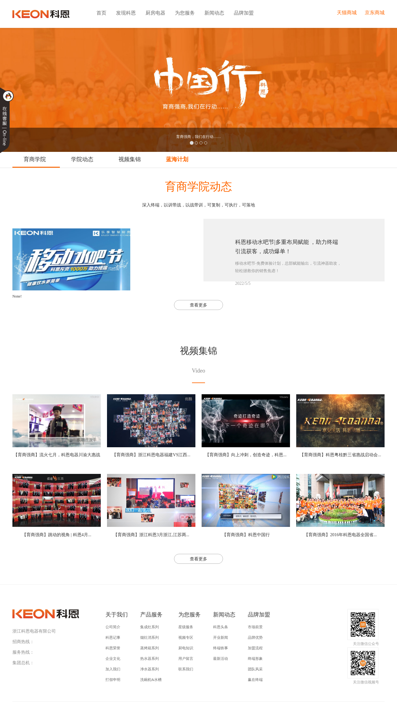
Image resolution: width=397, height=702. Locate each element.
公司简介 (112, 627)
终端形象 (255, 658)
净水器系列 (149, 669)
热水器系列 (149, 658)
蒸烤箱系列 (149, 648)
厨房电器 (155, 12)
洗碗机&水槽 (151, 680)
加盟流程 (255, 648)
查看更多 (198, 305)
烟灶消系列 (149, 637)
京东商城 (375, 12)
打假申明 (112, 680)
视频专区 (185, 637)
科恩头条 (220, 627)
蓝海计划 (177, 159)
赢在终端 (255, 680)
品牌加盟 (244, 12)
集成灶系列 (149, 627)
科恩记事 (112, 637)
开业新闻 (220, 637)
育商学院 (35, 159)
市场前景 (255, 627)
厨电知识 (185, 648)
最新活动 (220, 658)
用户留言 (185, 658)
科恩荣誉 (112, 648)
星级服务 (185, 627)
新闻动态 (214, 12)
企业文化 (112, 658)
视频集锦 (129, 159)
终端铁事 (220, 648)
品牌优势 (255, 637)
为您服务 (185, 12)
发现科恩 (126, 12)
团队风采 (255, 669)
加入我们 (112, 669)
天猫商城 (347, 12)
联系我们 (185, 669)
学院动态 (82, 159)
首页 (101, 12)
